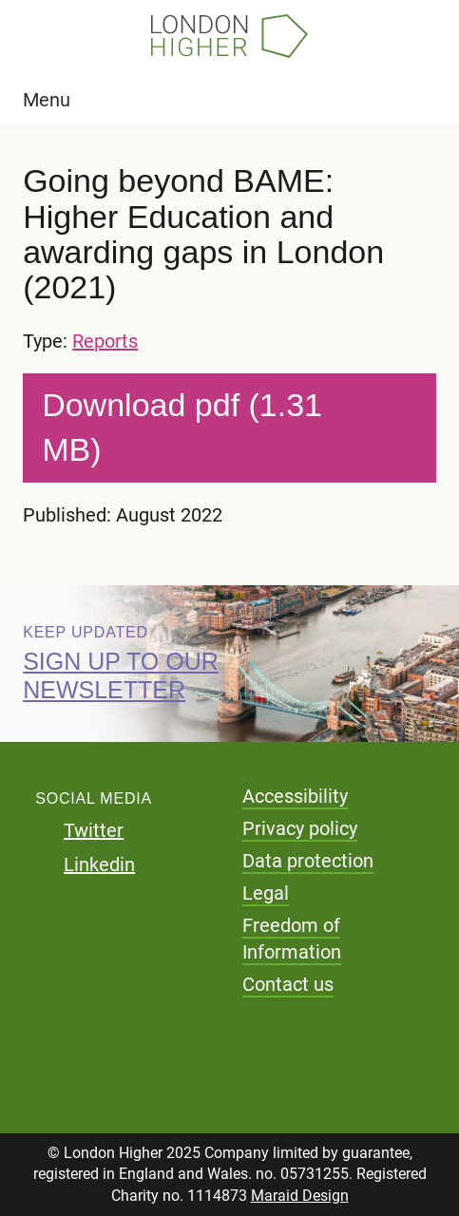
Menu (46, 99)
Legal (265, 893)
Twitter (94, 830)
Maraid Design (300, 1196)
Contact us (288, 984)
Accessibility (295, 796)
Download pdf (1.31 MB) (182, 427)
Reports (105, 341)
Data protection (307, 860)
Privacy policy (299, 828)
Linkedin (99, 864)
